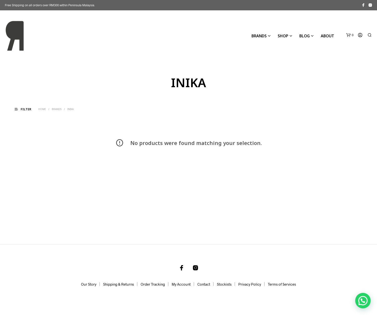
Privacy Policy (249, 284)
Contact (203, 284)
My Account (181, 284)
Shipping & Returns (118, 284)
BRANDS (259, 36)
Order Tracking (153, 284)
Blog (304, 36)
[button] (349, 35)
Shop (283, 36)
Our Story (88, 284)
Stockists (224, 284)
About (327, 36)
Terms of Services (282, 284)
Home (42, 109)
